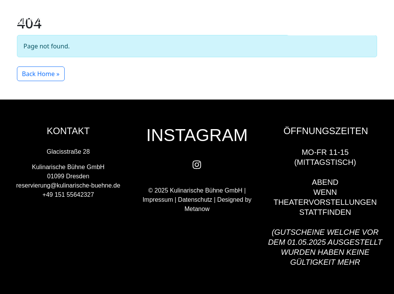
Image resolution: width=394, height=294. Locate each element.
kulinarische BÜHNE (61, 21)
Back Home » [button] (41, 74)
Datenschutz (195, 199)
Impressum (157, 199)
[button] (270, 21)
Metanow (197, 209)
